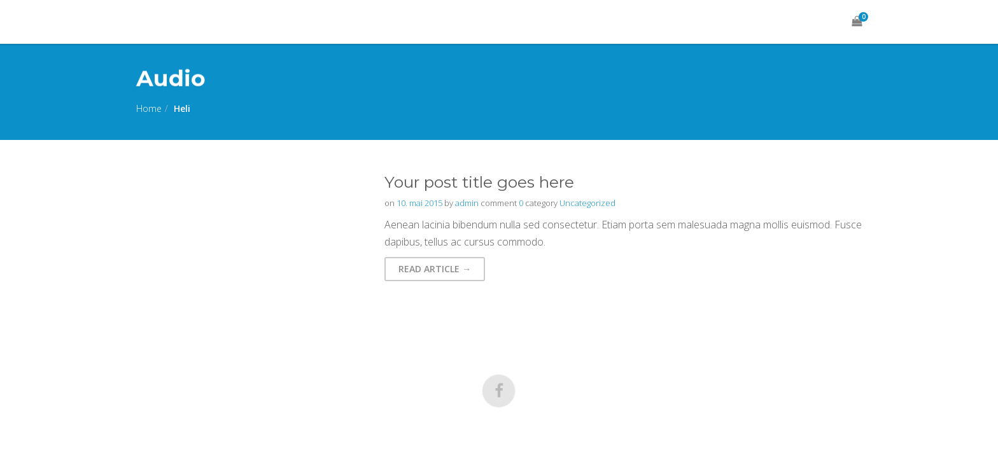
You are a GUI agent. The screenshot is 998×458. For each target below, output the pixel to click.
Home (149, 108)
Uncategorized (587, 203)
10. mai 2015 (419, 203)
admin (467, 203)
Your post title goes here (479, 181)
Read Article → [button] (434, 269)
